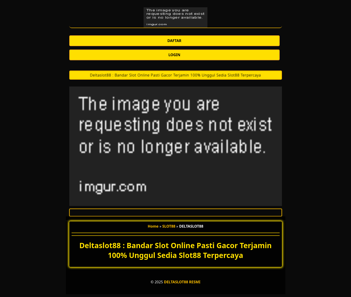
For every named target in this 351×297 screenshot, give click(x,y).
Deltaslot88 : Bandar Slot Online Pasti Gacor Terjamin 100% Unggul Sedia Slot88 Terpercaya (175, 75)
